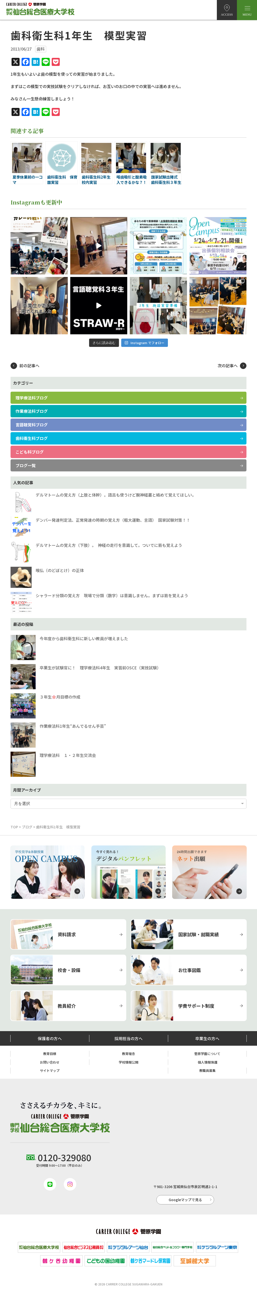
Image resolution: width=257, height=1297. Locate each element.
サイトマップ (49, 1070)
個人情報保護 (207, 1062)
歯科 (41, 49)
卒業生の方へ (207, 1038)
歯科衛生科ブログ (32, 438)
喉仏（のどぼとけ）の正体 (60, 570)
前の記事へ (29, 365)
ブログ (27, 826)
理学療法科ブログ (32, 398)
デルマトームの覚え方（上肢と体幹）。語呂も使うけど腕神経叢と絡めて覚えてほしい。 (116, 495)
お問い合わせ (49, 1062)
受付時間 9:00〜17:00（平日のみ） (60, 1159)
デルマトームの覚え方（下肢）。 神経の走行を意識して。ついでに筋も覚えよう (109, 545)
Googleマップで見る (185, 1199)
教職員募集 (207, 1070)
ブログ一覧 (26, 465)
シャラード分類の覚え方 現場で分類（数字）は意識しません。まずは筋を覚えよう (112, 595)
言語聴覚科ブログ (32, 425)
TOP (14, 826)
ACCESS (227, 14)
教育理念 (128, 1053)
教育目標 (49, 1053)
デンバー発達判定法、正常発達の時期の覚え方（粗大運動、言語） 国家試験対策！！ (113, 520)
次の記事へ (228, 365)
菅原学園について (207, 1053)
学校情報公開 (128, 1062)
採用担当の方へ (128, 1038)
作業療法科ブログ (32, 411)
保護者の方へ (50, 1038)
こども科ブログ (30, 452)
